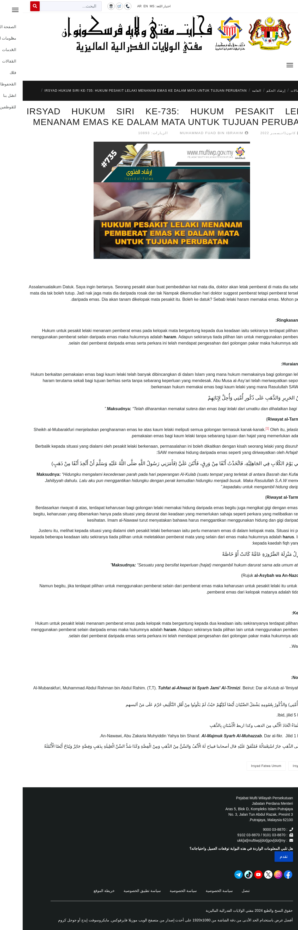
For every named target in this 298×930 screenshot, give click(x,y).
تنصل (223, 891)
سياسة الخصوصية (196, 891)
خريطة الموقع (81, 891)
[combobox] (48, 6)
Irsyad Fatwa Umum (243, 766)
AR (116, 6)
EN (123, 6)
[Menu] (149, 65)
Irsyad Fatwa (280, 766)
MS (129, 6)
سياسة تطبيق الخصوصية (119, 891)
